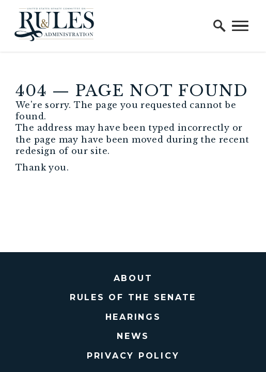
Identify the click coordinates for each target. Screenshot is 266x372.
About (133, 278)
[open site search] (219, 26)
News (133, 336)
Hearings (133, 317)
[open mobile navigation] (240, 26)
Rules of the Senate (133, 297)
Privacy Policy (133, 356)
